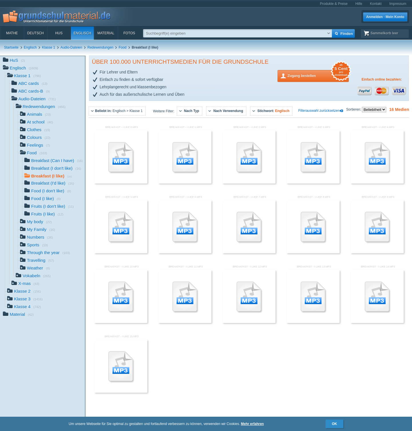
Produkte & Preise (334, 4)
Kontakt (376, 4)
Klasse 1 (48, 47)
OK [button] (334, 424)
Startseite (11, 47)
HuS (58, 33)
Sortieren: (354, 109)
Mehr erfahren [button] (252, 424)
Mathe (12, 33)
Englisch (82, 33)
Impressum (397, 4)
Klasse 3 (25, 299)
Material (105, 33)
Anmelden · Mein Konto (385, 17)
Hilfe (358, 4)
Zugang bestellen (318, 75)
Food (122, 47)
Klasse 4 (24, 307)
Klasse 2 (24, 291)
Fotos (129, 33)
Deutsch (35, 33)
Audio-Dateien (71, 47)
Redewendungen (101, 47)
